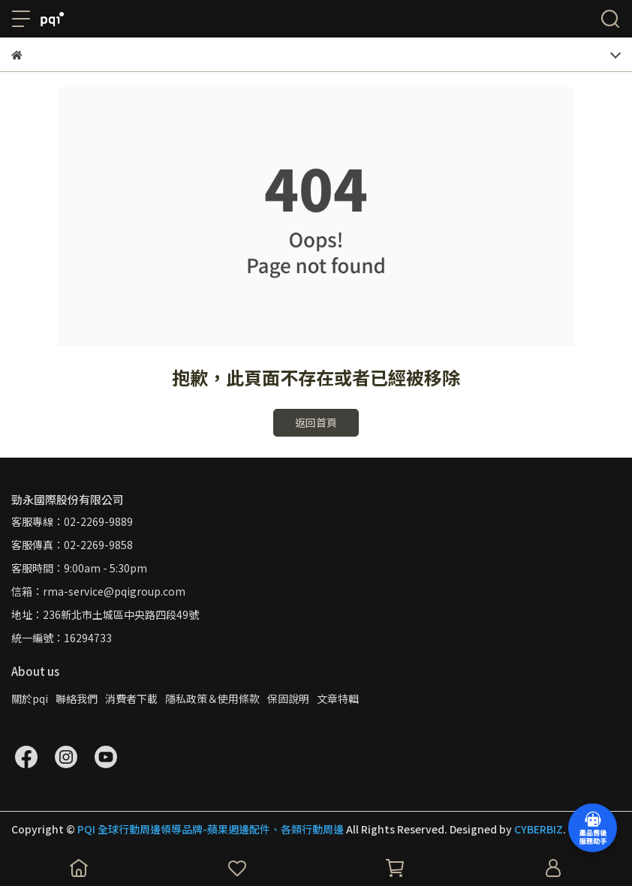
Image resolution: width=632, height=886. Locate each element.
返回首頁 (316, 422)
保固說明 (288, 698)
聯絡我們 (77, 698)
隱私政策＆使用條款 (212, 698)
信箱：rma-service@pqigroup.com (98, 591)
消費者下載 (131, 698)
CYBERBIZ (538, 828)
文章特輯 (338, 698)
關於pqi (29, 698)
